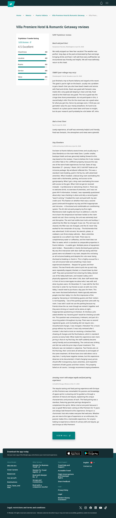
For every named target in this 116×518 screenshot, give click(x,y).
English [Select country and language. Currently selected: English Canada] (89, 462)
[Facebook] (90, 507)
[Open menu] (107, 3)
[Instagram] (85, 507)
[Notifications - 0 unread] (101, 3)
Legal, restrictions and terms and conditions (26, 507)
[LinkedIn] (95, 507)
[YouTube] (100, 507)
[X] (80, 507)
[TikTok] (105, 507)
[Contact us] (87, 466)
